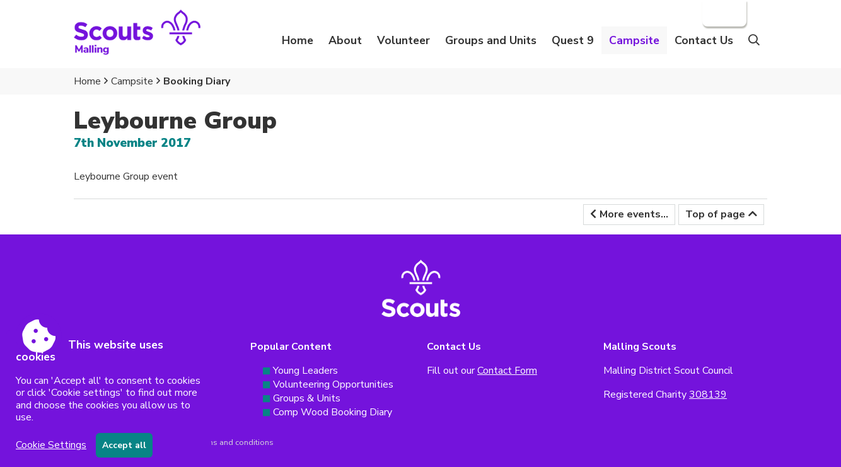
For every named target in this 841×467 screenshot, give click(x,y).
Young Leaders (305, 371)
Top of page (715, 214)
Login (723, 13)
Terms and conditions (234, 442)
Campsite (132, 81)
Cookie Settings (51, 445)
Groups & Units (306, 398)
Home (297, 40)
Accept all (124, 445)
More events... (634, 214)
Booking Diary (196, 81)
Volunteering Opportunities (333, 384)
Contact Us (704, 40)
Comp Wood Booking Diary (332, 412)
